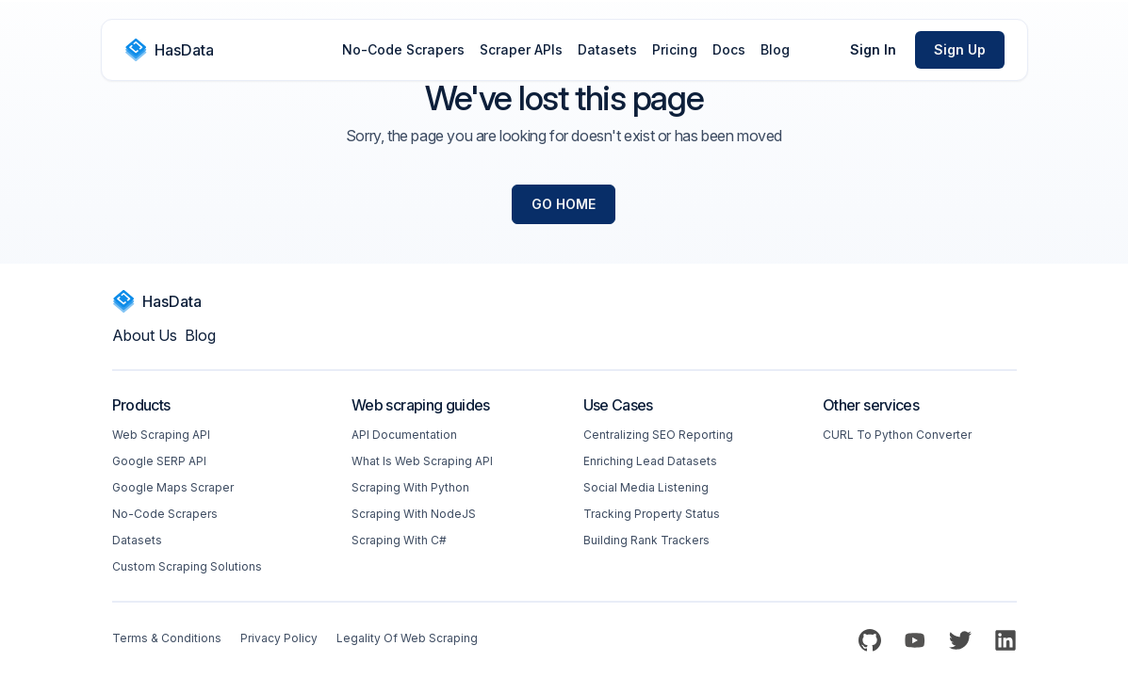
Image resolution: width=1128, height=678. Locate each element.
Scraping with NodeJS (413, 514)
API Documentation (404, 435)
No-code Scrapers (165, 514)
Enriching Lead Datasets (650, 461)
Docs (728, 49)
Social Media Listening (646, 487)
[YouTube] (915, 640)
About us (144, 335)
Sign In (873, 49)
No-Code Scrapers (403, 49)
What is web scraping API (422, 461)
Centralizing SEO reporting (658, 435)
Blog (775, 49)
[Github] (869, 640)
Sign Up (960, 49)
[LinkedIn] (1005, 640)
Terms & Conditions (166, 638)
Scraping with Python (410, 487)
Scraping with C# (399, 540)
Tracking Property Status (651, 514)
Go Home (563, 204)
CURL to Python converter (897, 435)
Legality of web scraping (407, 638)
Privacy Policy (279, 638)
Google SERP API (159, 461)
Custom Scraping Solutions (187, 566)
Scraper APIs (521, 49)
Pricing (674, 49)
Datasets (607, 49)
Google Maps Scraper (173, 487)
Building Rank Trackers (646, 540)
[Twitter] (960, 640)
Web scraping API (161, 435)
